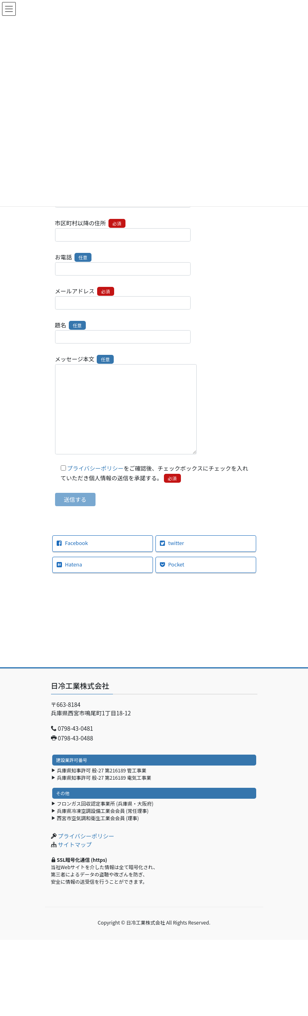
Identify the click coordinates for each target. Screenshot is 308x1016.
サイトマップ (75, 844)
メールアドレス (123, 298)
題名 (123, 332)
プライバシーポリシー (95, 468)
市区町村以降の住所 (123, 230)
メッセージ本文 (126, 404)
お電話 (123, 264)
